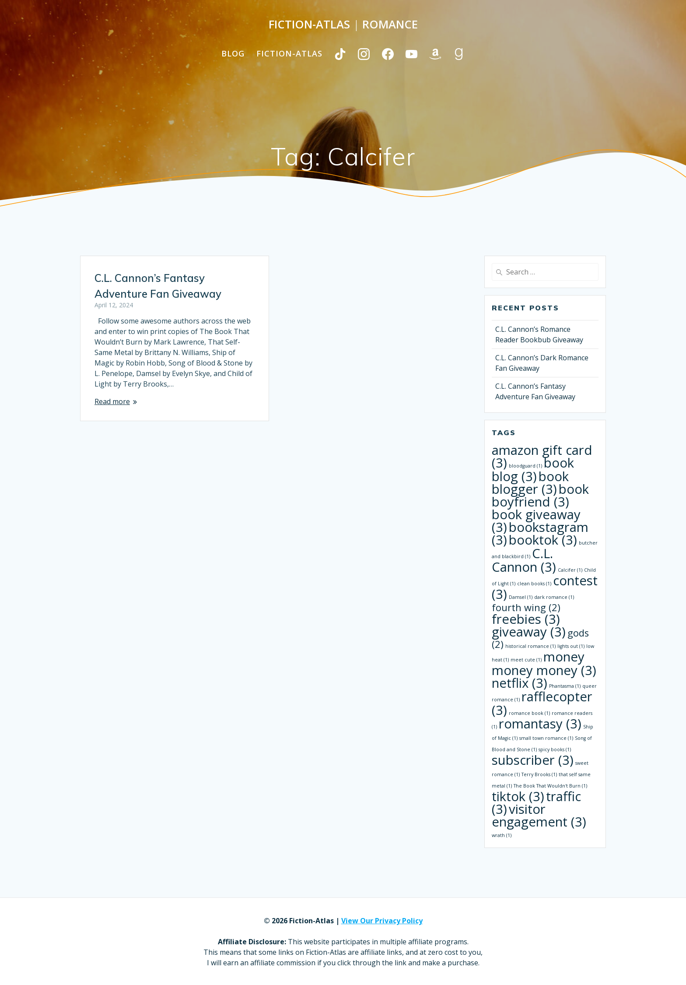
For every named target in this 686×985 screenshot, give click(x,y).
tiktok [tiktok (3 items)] (518, 796)
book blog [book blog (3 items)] (533, 469)
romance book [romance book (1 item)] (529, 713)
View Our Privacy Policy (382, 920)
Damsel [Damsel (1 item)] (520, 597)
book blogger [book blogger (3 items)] (530, 483)
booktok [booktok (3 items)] (543, 540)
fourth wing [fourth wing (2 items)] (526, 607)
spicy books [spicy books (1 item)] (555, 749)
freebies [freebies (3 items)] (526, 619)
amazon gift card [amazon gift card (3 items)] (542, 456)
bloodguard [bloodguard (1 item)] (525, 466)
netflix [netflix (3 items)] (519, 683)
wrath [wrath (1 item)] (501, 835)
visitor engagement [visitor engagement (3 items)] (539, 815)
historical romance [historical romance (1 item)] (530, 646)
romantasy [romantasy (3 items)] (540, 723)
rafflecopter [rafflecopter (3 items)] (542, 703)
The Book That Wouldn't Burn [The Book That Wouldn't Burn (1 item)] (550, 786)
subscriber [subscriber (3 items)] (533, 760)
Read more (112, 401)
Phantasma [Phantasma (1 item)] (565, 686)
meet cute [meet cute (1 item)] (526, 660)
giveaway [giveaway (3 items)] (529, 631)
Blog (233, 53)
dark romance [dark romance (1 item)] (554, 597)
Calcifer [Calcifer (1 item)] (570, 570)
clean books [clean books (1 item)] (534, 583)
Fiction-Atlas (289, 53)
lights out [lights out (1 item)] (570, 646)
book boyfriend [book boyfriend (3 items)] (540, 495)
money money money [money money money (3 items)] (544, 663)
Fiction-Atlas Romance (343, 24)
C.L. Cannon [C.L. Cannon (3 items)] (524, 560)
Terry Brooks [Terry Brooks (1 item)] (539, 774)
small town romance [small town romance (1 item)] (546, 738)
